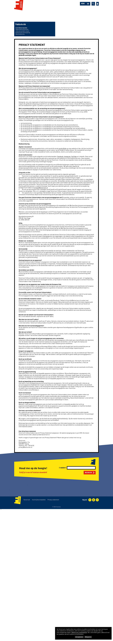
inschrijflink (62, 148)
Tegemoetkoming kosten (21, 29)
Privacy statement (53, 500)
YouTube (74, 156)
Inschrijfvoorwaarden (21, 27)
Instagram (67, 156)
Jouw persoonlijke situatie (22, 31)
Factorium (27, 500)
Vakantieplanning (19, 34)
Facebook (60, 156)
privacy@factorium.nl (41, 188)
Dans (34, 14)
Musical (22, 14)
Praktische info (20, 24)
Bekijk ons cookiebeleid (79, 632)
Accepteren (79, 637)
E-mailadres (62, 468)
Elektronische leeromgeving (22, 32)
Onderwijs (49, 14)
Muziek (17, 14)
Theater (29, 14)
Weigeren (88, 637)
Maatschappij (41, 14)
